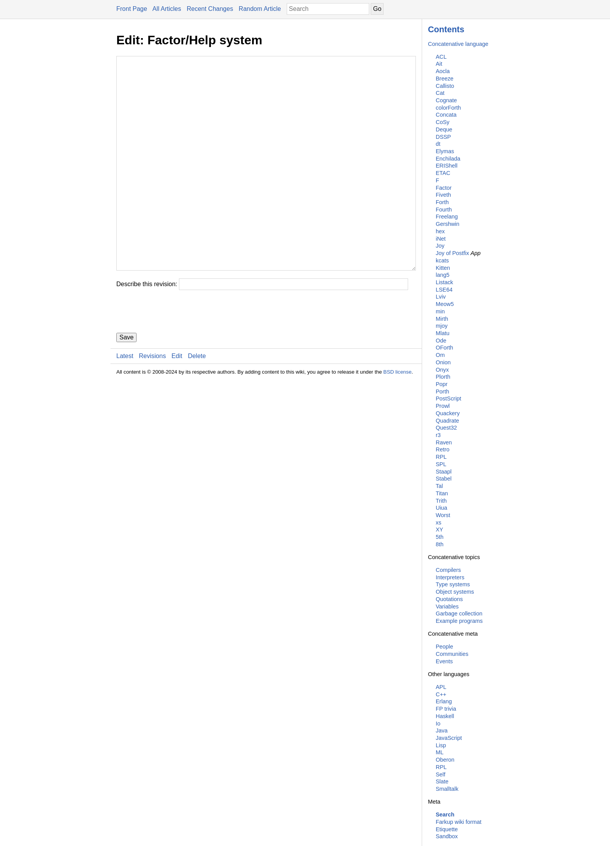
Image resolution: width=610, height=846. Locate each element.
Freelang (447, 216)
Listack (444, 282)
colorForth (448, 108)
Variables (447, 606)
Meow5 (445, 304)
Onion (443, 362)
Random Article (260, 8)
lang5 (442, 275)
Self (440, 774)
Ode (441, 340)
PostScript (448, 398)
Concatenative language (458, 44)
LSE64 (444, 290)
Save (126, 384)
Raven (444, 442)
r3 (438, 435)
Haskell (445, 716)
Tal (439, 486)
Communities (452, 654)
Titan (442, 493)
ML (439, 752)
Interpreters (450, 577)
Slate (442, 781)
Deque (444, 129)
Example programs (459, 621)
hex (440, 231)
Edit (177, 402)
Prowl (443, 406)
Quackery (448, 413)
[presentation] (175, 358)
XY (439, 529)
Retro (442, 449)
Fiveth (443, 195)
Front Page (131, 8)
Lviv (441, 297)
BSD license (397, 418)
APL (441, 687)
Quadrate (447, 421)
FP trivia (446, 709)
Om (440, 355)
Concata (446, 115)
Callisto (445, 86)
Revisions (152, 402)
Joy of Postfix (452, 253)
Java (441, 730)
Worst (443, 515)
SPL (441, 464)
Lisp (441, 745)
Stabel (444, 478)
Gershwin (447, 224)
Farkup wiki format (459, 822)
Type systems (453, 584)
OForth (444, 347)
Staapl (444, 471)
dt (438, 144)
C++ (441, 694)
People (444, 646)
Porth (442, 391)
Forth (442, 202)
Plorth (443, 377)
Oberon (445, 760)
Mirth (442, 319)
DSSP (443, 137)
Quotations (449, 599)
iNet (441, 239)
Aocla (443, 71)
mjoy (441, 326)
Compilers (448, 570)
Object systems (455, 592)
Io (438, 723)
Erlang (444, 701)
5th (439, 537)
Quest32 (446, 428)
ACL (441, 57)
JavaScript (449, 738)
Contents (446, 29)
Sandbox (447, 836)
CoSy (442, 122)
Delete (197, 402)
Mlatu (442, 333)
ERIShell (446, 166)
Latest (124, 402)
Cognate (446, 100)
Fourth (444, 209)
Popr (441, 384)
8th (439, 544)
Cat (440, 93)
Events (444, 661)
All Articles (166, 8)
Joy (440, 246)
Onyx (442, 370)
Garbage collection (459, 613)
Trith (441, 501)
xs (438, 522)
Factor (444, 188)
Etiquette (447, 829)
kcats (442, 260)
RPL (441, 457)
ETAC (443, 173)
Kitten (443, 268)
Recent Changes (210, 8)
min (440, 311)
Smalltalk (447, 789)
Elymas (445, 151)
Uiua (441, 508)
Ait (439, 64)
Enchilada (448, 159)
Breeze (445, 78)
